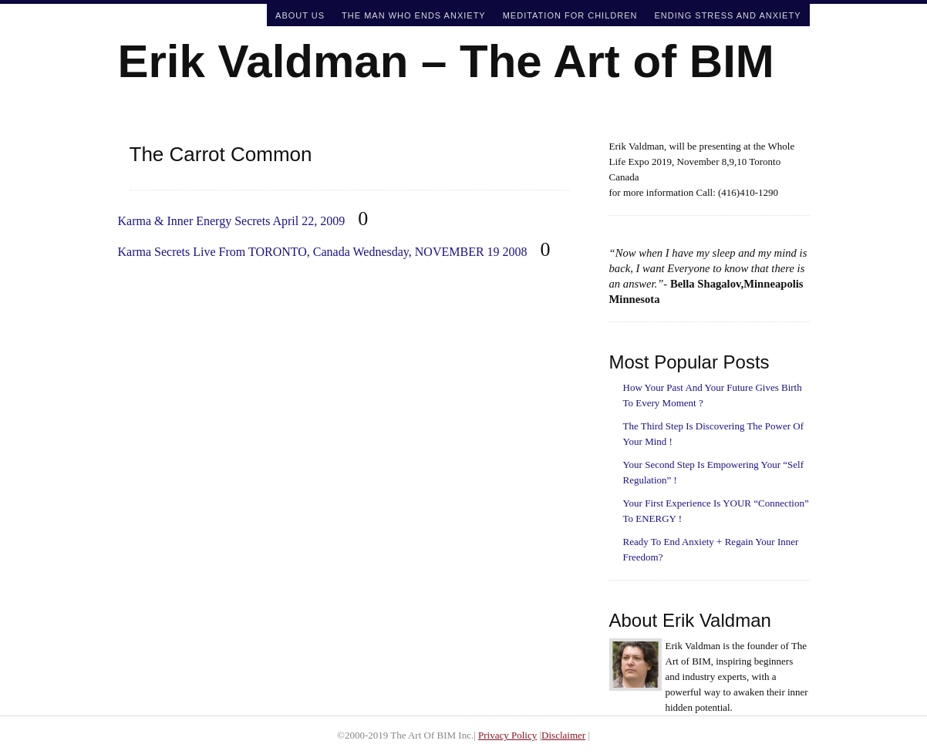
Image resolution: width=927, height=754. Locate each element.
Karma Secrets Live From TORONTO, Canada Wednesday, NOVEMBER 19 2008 (323, 251)
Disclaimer (563, 735)
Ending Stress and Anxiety (727, 15)
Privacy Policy (507, 735)
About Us (300, 15)
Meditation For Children (570, 15)
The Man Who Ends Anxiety (414, 15)
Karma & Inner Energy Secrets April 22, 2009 (232, 220)
